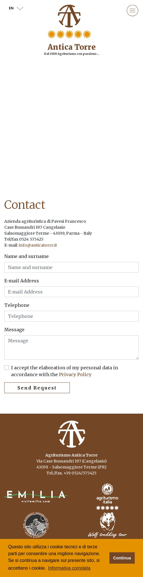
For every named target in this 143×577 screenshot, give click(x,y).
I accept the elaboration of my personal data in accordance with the (64, 371)
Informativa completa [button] (69, 568)
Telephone (16, 305)
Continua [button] (122, 558)
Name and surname (26, 256)
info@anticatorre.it (38, 245)
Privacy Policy (74, 374)
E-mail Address (21, 281)
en (16, 8)
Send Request (37, 388)
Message (14, 329)
